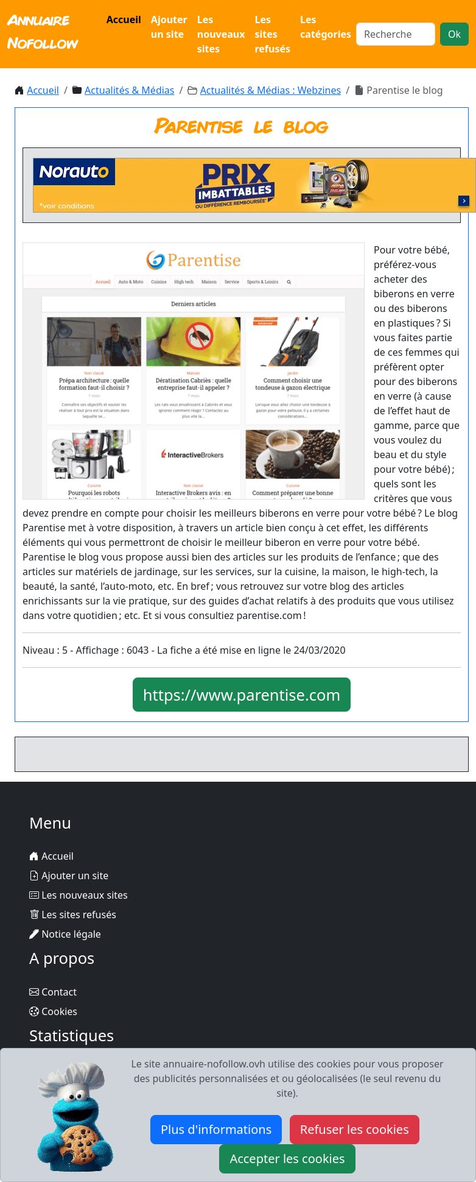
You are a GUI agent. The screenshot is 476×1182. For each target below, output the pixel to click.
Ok (454, 34)
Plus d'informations (216, 1129)
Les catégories (325, 27)
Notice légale (65, 934)
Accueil (124, 19)
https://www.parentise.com (242, 694)
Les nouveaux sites (221, 34)
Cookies (53, 1011)
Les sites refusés (272, 34)
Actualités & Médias (129, 90)
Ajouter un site (169, 27)
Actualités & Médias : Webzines (270, 90)
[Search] (395, 34)
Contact (53, 992)
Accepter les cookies (287, 1158)
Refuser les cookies (354, 1129)
